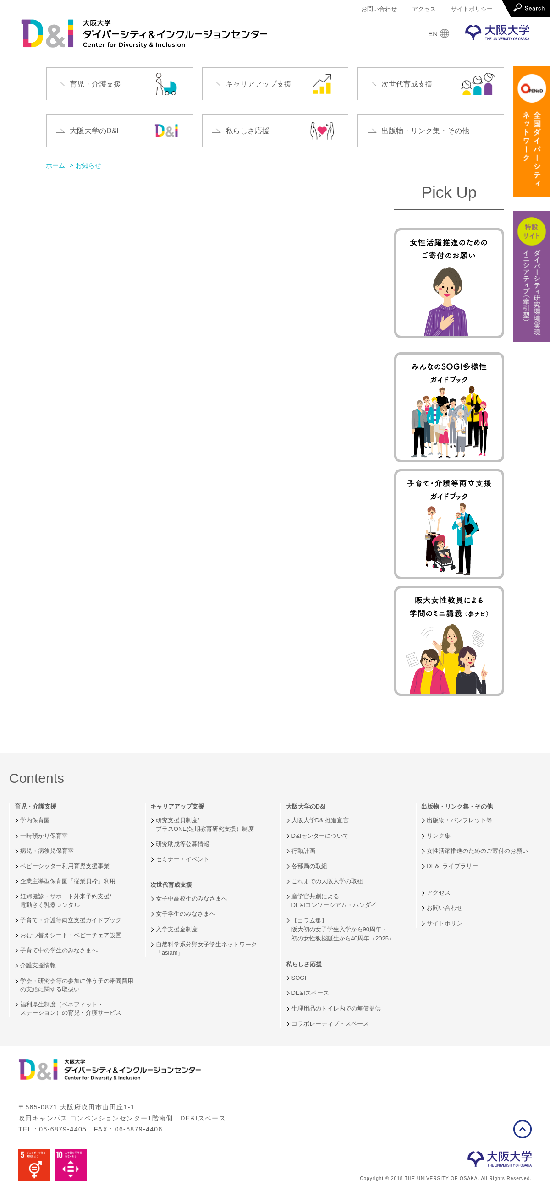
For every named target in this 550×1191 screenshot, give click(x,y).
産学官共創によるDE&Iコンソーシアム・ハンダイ (334, 900)
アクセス (424, 8)
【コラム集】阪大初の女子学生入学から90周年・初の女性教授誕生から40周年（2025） (343, 929)
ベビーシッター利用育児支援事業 (65, 866)
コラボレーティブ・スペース (330, 1023)
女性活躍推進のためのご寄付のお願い (477, 850)
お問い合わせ (379, 8)
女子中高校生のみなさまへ (191, 898)
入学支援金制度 (177, 929)
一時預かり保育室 (44, 835)
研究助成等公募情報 (182, 844)
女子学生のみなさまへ (185, 913)
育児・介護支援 (35, 806)
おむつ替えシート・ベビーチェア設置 (70, 935)
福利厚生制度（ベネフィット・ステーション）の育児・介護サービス (70, 1008)
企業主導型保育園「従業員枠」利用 (68, 881)
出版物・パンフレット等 (459, 820)
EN (433, 34)
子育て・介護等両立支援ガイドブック (70, 920)
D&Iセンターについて (320, 835)
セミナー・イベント (182, 859)
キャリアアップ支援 (177, 806)
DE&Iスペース (310, 992)
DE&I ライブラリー (452, 866)
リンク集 (439, 835)
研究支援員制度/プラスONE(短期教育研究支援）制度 (205, 824)
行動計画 (303, 850)
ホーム (55, 165)
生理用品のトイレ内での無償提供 (336, 1008)
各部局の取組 (309, 866)
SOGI (299, 977)
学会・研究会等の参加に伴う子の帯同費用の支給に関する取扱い (76, 985)
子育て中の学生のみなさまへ (59, 950)
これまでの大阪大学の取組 (327, 881)
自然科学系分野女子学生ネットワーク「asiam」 (206, 948)
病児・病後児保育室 (47, 850)
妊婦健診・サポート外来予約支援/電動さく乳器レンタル (65, 900)
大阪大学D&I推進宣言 (320, 820)
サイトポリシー (472, 8)
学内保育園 (35, 820)
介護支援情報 (38, 965)
